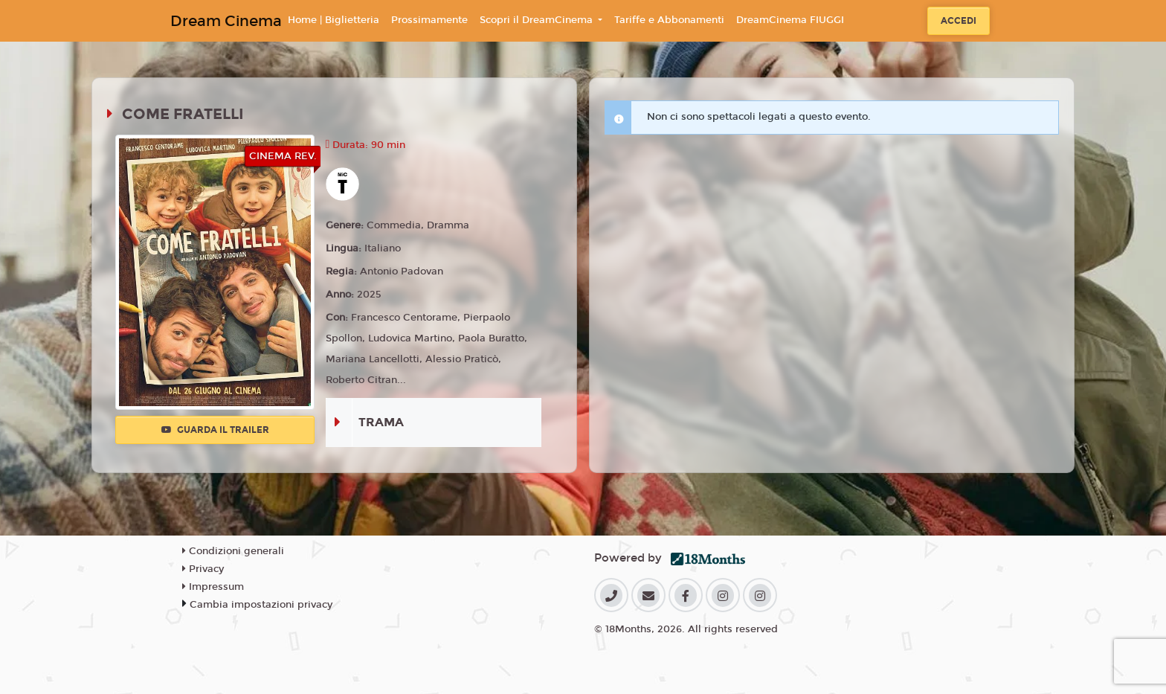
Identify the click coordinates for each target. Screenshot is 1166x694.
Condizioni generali (233, 551)
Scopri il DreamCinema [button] (538, 20)
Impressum (213, 587)
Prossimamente (429, 20)
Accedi (958, 21)
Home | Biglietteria (333, 20)
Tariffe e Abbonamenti (669, 20)
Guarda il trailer (215, 430)
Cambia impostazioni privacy (261, 605)
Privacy (203, 569)
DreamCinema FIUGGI (790, 20)
